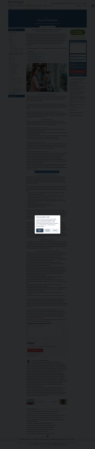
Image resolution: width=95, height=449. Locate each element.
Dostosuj (55, 230)
